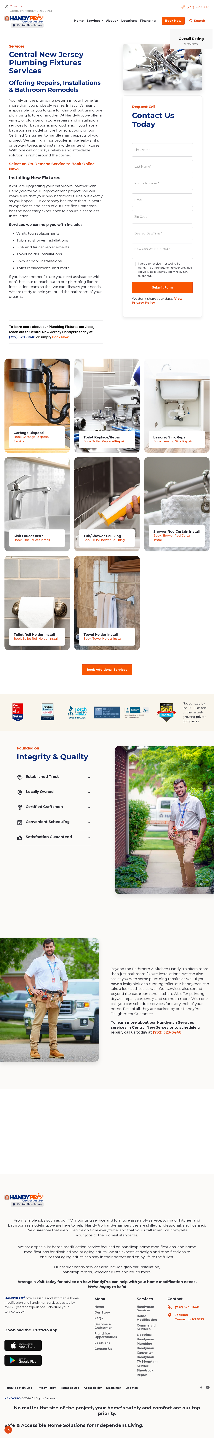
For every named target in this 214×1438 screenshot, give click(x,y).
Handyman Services (145, 1308)
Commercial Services (146, 1327)
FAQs (99, 1318)
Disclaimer (113, 1388)
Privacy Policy (46, 1388)
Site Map (131, 1388)
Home (79, 20)
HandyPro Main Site (18, 1388)
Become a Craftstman (103, 1325)
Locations (129, 20)
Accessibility (93, 1388)
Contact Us (103, 1348)
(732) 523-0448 (22, 337)
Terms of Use (69, 1388)
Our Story (102, 1312)
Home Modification (147, 1317)
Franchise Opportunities (106, 1335)
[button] (95, 21)
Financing (148, 20)
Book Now (60, 337)
